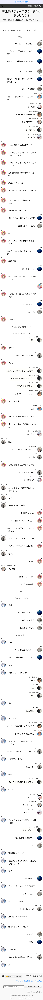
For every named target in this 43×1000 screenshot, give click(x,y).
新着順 (30, 6)
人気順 (36, 6)
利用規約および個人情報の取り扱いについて (21, 995)
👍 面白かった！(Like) (13, 976)
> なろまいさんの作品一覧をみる (28, 981)
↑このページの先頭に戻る (34, 992)
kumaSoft (19, 998)
